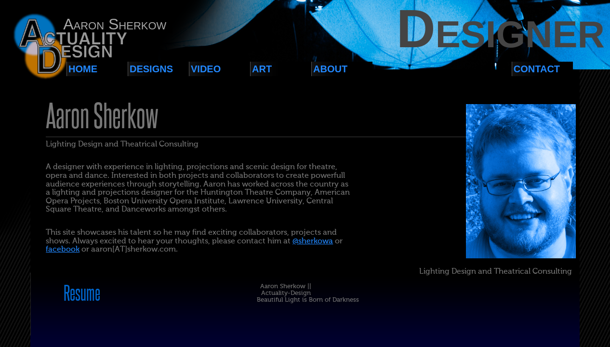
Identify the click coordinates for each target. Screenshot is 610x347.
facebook (63, 250)
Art (262, 69)
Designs (151, 69)
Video (206, 69)
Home (82, 69)
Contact (537, 69)
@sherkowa (312, 241)
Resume (82, 294)
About (330, 69)
